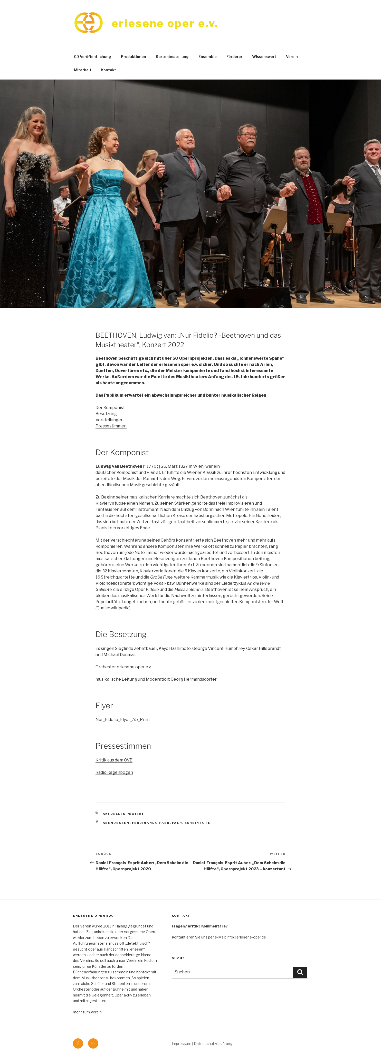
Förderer (234, 56)
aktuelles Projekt (124, 814)
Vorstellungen (109, 419)
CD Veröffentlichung (92, 56)
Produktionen (133, 56)
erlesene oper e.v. (165, 23)
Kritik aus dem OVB (114, 760)
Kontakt (108, 70)
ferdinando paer (151, 823)
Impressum (181, 1043)
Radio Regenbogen (114, 772)
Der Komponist (110, 407)
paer (177, 823)
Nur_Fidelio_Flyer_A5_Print (123, 719)
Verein (292, 56)
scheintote (198, 823)
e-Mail (220, 937)
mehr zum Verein (87, 1012)
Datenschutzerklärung (213, 1043)
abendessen (116, 823)
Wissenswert (264, 56)
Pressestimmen (111, 426)
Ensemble (207, 56)
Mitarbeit (82, 70)
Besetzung (106, 413)
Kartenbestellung (172, 56)
